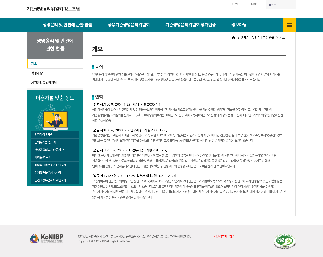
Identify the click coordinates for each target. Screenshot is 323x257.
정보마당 (239, 25)
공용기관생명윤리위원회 (129, 25)
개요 (34, 63)
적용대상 (36, 73)
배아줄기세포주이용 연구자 (50, 165)
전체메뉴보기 (289, 25)
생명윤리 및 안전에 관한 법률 (67, 25)
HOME (235, 4)
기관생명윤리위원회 (44, 83)
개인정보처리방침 (224, 236)
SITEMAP (251, 4)
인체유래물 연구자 (45, 142)
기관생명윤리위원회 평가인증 (190, 25)
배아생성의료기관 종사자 (49, 150)
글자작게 (292, 4)
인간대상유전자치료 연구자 (50, 180)
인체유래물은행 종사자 (48, 173)
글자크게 (284, 4)
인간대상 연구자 (44, 134)
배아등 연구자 (43, 157)
